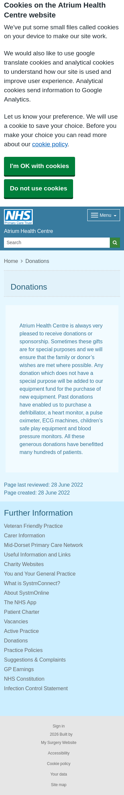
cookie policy (49, 144)
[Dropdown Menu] (103, 215)
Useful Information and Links (37, 554)
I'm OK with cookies (39, 166)
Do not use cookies (38, 188)
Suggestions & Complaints (35, 659)
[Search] (57, 243)
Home (11, 261)
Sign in (58, 726)
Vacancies (16, 621)
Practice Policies (23, 650)
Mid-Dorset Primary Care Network (43, 545)
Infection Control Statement (36, 688)
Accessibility (58, 753)
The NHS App (20, 602)
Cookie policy (58, 764)
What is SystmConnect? (32, 583)
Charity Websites (24, 564)
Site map (58, 785)
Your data (58, 774)
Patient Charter (21, 611)
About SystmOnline (26, 592)
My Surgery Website (58, 743)
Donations (16, 640)
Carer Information (24, 535)
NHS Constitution (24, 678)
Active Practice (21, 631)
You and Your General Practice (40, 573)
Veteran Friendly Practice (33, 525)
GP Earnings (19, 669)
